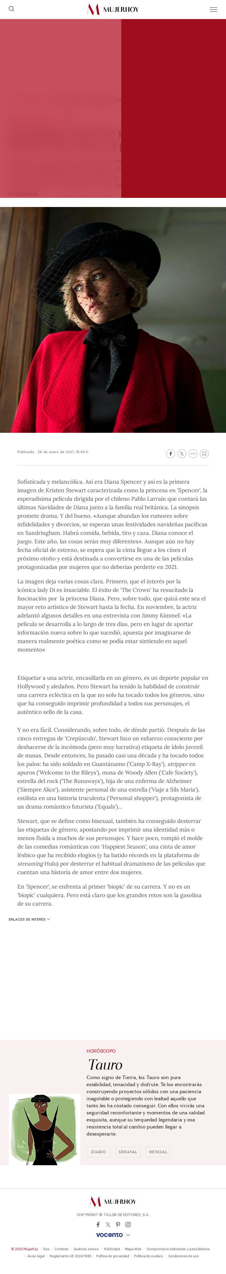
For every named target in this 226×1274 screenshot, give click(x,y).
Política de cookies (148, 1256)
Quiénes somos (86, 1249)
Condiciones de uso (183, 1256)
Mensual (158, 1152)
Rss (46, 1249)
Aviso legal (36, 1256)
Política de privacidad (112, 1256)
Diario (98, 1152)
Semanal (128, 1152)
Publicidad (112, 1249)
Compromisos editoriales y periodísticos (178, 1249)
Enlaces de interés (29, 919)
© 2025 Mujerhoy (24, 1249)
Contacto (61, 1249)
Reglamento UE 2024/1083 (70, 1256)
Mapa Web (133, 1249)
